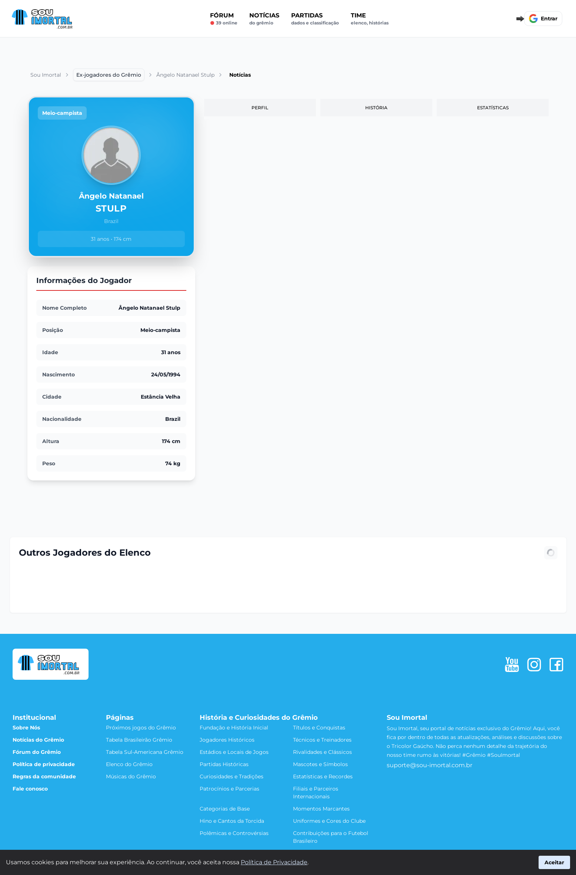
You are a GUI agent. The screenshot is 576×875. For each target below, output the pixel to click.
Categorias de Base (225, 808)
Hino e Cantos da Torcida (232, 821)
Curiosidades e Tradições (231, 776)
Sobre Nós (26, 727)
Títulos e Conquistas (319, 727)
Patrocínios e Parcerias (229, 788)
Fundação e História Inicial (234, 727)
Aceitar (554, 862)
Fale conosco (30, 788)
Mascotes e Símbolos (320, 764)
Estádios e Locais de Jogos (234, 752)
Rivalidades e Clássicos (322, 752)
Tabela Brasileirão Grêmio (139, 739)
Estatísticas (493, 107)
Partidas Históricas (224, 764)
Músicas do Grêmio (131, 776)
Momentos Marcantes (321, 808)
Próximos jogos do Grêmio (141, 727)
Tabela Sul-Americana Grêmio (144, 752)
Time (370, 19)
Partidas (315, 19)
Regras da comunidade (44, 776)
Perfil (260, 107)
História (376, 107)
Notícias (264, 19)
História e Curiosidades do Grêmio (259, 717)
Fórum (223, 19)
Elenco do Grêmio (129, 764)
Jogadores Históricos (227, 739)
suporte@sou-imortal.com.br (429, 765)
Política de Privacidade (274, 862)
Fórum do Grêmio (37, 752)
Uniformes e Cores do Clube (329, 821)
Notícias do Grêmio (38, 739)
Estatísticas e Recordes (323, 776)
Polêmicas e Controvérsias (234, 833)
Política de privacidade (44, 764)
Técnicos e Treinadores (322, 739)
